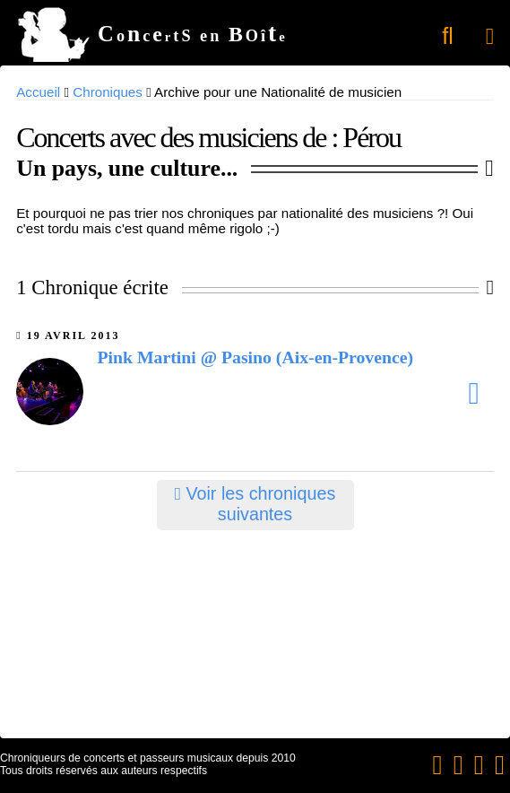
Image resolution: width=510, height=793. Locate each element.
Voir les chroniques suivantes (255, 504)
